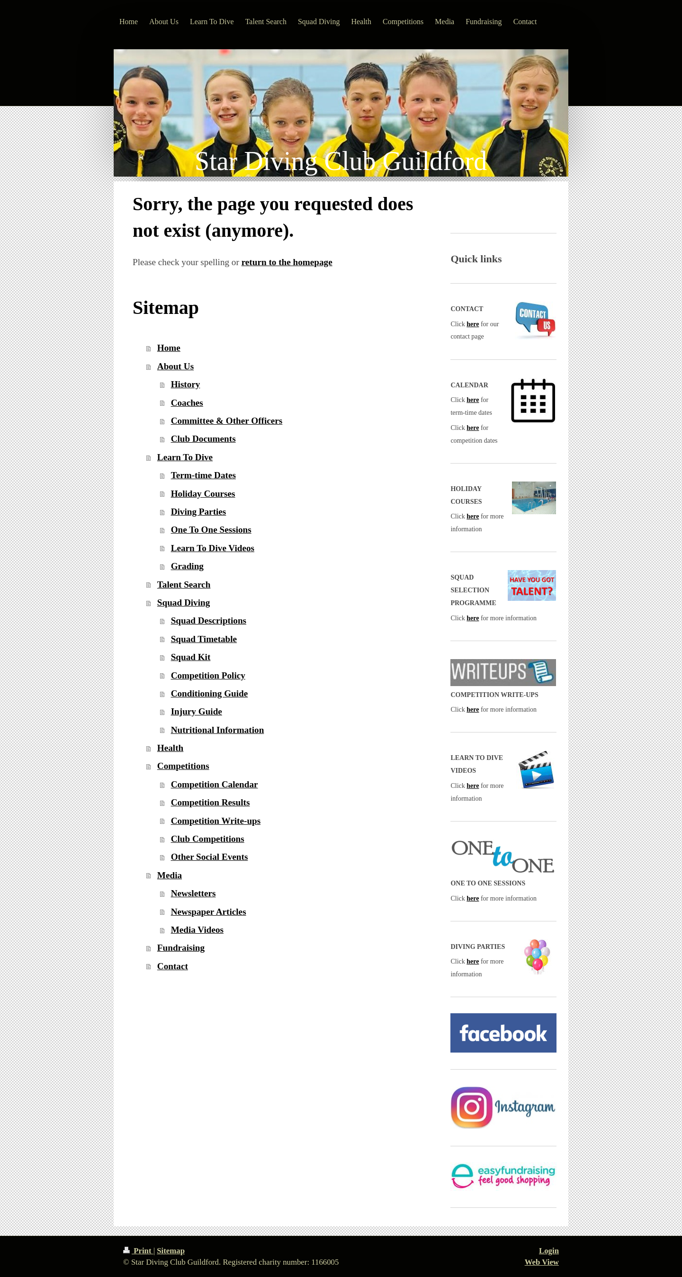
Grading (187, 566)
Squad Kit (191, 657)
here (473, 324)
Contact (172, 966)
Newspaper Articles (208, 912)
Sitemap (171, 1250)
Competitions (183, 766)
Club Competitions (207, 839)
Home (168, 348)
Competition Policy (208, 675)
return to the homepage (287, 262)
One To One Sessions (211, 530)
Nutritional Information (217, 730)
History (185, 384)
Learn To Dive (185, 457)
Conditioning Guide (209, 693)
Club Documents (203, 439)
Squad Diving (183, 602)
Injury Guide (196, 711)
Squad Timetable (204, 639)
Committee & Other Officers (227, 421)
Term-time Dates (203, 475)
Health (170, 748)
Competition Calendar (214, 784)
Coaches (187, 403)
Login (549, 1250)
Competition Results (210, 802)
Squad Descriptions (208, 620)
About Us (175, 366)
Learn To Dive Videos (212, 548)
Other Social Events (209, 857)
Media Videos (197, 930)
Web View (542, 1262)
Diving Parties (198, 512)
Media (169, 875)
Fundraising (181, 948)
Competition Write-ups (216, 821)
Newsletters (193, 893)
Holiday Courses (203, 494)
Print (138, 1250)
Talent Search (183, 584)
